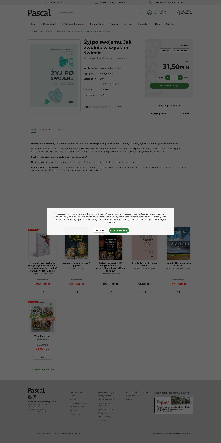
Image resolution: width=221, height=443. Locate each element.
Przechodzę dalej (118, 230)
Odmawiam (99, 230)
